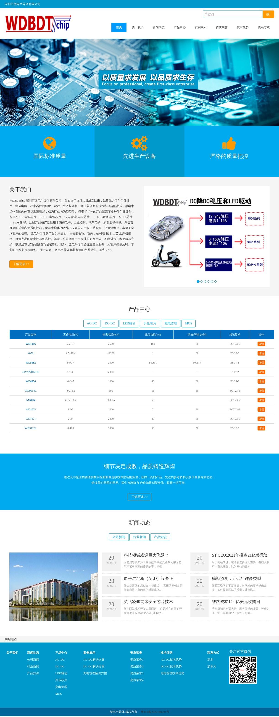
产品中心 (180, 27)
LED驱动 (129, 323)
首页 (119, 27)
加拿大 (211, 667)
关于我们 (138, 27)
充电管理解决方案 (95, 674)
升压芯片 (150, 323)
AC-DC (92, 323)
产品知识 (160, 537)
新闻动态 (159, 27)
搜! (268, 14)
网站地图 (11, 640)
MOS (188, 323)
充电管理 (170, 323)
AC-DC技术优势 (171, 660)
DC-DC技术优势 (171, 667)
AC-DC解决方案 (93, 660)
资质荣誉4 (137, 680)
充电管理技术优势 (172, 674)
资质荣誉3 (137, 674)
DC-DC (110, 323)
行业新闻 (139, 537)
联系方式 (264, 27)
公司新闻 (118, 537)
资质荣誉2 (137, 667)
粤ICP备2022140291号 (155, 712)
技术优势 (243, 27)
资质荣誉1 (137, 660)
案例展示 (201, 27)
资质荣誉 (222, 27)
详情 (261, 343)
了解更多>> (21, 264)
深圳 (210, 660)
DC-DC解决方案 (93, 667)
